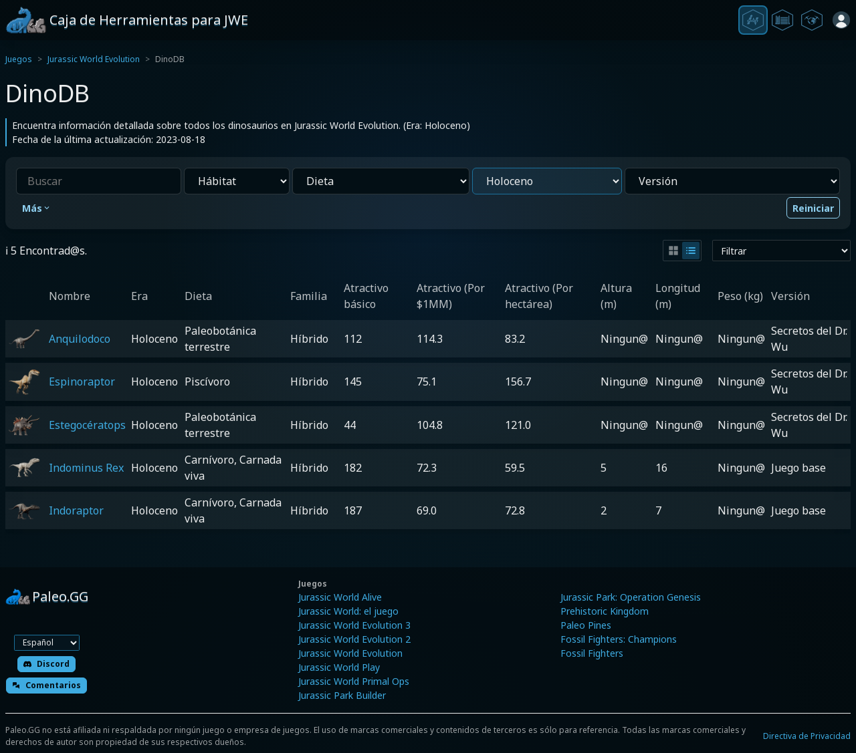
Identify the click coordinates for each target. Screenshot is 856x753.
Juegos (18, 59)
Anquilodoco (79, 338)
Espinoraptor (82, 381)
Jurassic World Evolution (93, 59)
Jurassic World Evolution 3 (354, 625)
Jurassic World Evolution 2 (354, 639)
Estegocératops (87, 425)
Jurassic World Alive (340, 597)
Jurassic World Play (339, 667)
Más (36, 208)
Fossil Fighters (591, 653)
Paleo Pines (585, 625)
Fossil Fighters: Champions (618, 639)
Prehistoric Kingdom (604, 611)
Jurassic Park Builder (342, 695)
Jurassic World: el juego (348, 611)
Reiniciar (813, 208)
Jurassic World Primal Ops (353, 681)
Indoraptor (76, 510)
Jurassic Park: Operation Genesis (630, 597)
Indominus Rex (86, 467)
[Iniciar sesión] (841, 20)
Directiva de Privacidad (807, 736)
